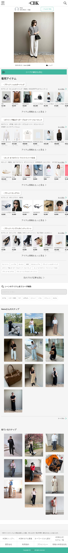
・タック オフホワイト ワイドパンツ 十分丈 (19, 158)
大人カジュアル (35, 264)
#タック (4, 162)
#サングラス (13, 197)
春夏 (27, 264)
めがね (55, 298)
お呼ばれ (25, 298)
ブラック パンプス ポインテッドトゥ (26, 271)
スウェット (47, 298)
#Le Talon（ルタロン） (45, 233)
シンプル (13, 264)
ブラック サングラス (8, 271)
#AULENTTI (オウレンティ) (38, 89)
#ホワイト (4, 124)
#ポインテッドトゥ (29, 233)
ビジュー (33, 298)
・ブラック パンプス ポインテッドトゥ (17, 228)
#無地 (25, 89)
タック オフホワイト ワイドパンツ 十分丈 (46, 268)
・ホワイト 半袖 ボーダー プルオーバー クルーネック (22, 120)
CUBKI (34, 3)
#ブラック (4, 89)
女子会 (4, 298)
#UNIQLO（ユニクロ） (43, 162)
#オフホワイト (18, 162)
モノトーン (5, 264)
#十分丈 (55, 162)
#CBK (32, 550)
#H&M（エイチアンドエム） (11, 127)
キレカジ (21, 264)
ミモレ (40, 298)
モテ (19, 298)
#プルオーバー (28, 124)
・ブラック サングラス (11, 193)
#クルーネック (39, 124)
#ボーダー (17, 124)
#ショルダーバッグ (15, 89)
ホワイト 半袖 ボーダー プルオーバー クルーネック (16, 268)
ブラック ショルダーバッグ (50, 264)
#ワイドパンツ (29, 162)
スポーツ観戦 (12, 298)
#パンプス (12, 233)
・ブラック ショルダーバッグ (13, 85)
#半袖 (11, 124)
